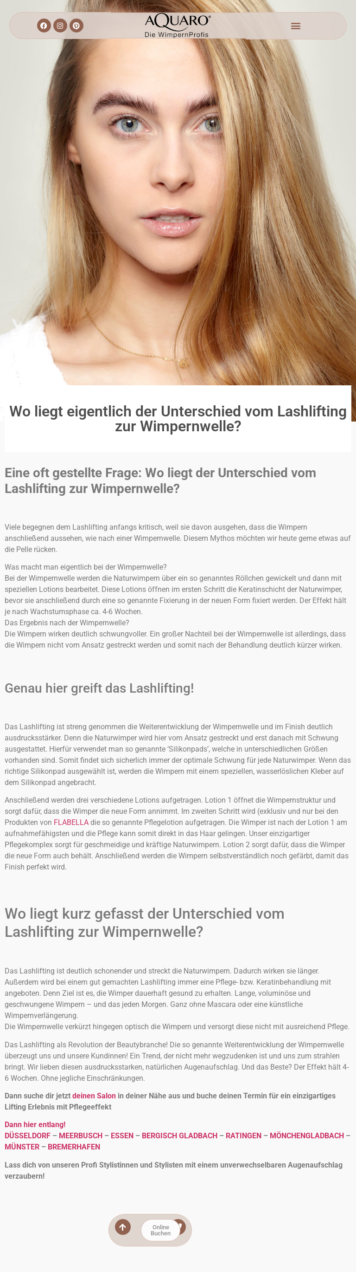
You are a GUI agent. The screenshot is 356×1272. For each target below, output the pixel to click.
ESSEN (122, 1135)
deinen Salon (94, 1095)
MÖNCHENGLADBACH (307, 1135)
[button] (296, 25)
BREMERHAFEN (74, 1146)
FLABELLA (71, 822)
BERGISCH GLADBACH (179, 1135)
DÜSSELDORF (28, 1135)
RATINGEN (243, 1135)
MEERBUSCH (80, 1135)
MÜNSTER (22, 1146)
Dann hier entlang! (35, 1124)
